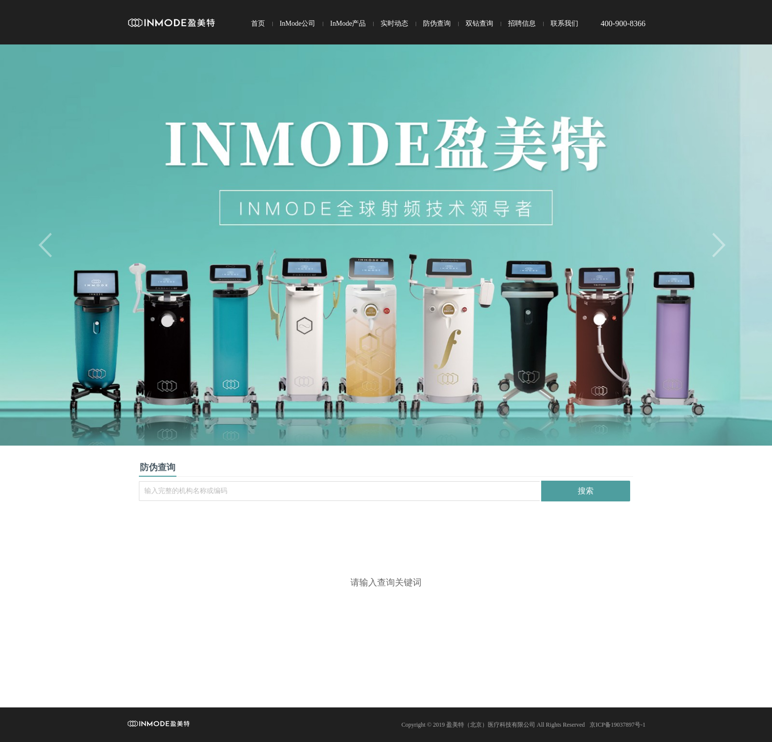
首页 (258, 23)
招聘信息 (522, 23)
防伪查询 (437, 23)
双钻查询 (479, 23)
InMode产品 (348, 23)
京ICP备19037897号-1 (617, 724)
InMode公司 (297, 23)
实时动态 (394, 23)
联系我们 (564, 23)
